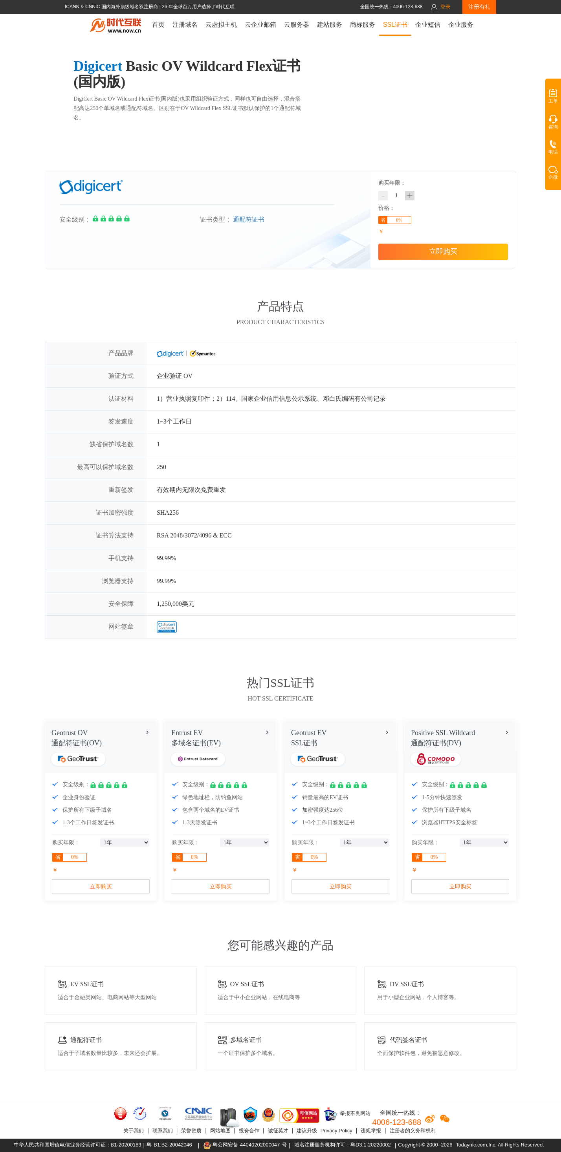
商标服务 (362, 24)
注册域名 (185, 24)
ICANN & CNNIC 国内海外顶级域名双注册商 (112, 6)
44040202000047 (260, 1145)
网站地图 (220, 1131)
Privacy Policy (336, 1131)
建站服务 (329, 24)
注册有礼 (479, 7)
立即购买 (443, 251)
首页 (158, 24)
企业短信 (427, 24)
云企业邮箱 (260, 24)
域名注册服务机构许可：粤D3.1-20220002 (342, 1145)
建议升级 (307, 1131)
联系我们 (162, 1131)
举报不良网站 (346, 1113)
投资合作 (249, 1131)
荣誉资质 (191, 1131)
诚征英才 (278, 1131)
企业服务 (460, 24)
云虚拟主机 (221, 24)
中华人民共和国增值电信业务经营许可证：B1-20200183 (77, 1145)
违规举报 (371, 1131)
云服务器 (296, 24)
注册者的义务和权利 (413, 1131)
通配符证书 (248, 219)
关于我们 (133, 1131)
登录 (445, 7)
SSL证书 (395, 24)
